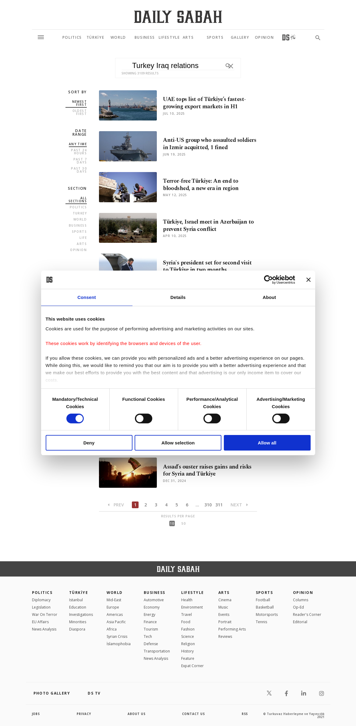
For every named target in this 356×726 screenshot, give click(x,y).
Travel (186, 614)
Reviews (225, 636)
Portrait (224, 621)
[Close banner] (308, 280)
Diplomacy (41, 599)
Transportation (157, 651)
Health (186, 599)
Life (83, 237)
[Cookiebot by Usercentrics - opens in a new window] (268, 279)
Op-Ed (298, 607)
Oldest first (79, 112)
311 (219, 505)
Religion (188, 643)
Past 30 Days (79, 170)
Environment (192, 607)
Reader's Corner (307, 614)
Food (185, 621)
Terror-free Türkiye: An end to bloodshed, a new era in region (202, 185)
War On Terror (44, 614)
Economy (152, 607)
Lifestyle (192, 592)
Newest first (79, 103)
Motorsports (267, 614)
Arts (82, 244)
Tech (148, 636)
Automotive (154, 599)
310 (208, 505)
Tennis (261, 621)
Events (223, 614)
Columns (300, 599)
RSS (244, 714)
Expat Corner (192, 665)
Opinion (78, 250)
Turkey (80, 213)
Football (263, 599)
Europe (113, 607)
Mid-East (114, 599)
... (197, 505)
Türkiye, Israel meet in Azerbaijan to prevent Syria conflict (209, 226)
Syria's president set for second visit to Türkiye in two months (208, 266)
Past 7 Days (80, 160)
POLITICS (42, 592)
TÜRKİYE (78, 592)
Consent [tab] (86, 297)
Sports (79, 231)
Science (187, 636)
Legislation (41, 607)
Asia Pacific (116, 621)
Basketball (265, 607)
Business (78, 225)
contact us (194, 714)
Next (239, 505)
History (187, 651)
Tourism (151, 629)
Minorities (77, 621)
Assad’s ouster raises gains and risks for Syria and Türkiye (208, 470)
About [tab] (269, 297)
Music (223, 607)
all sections (78, 199)
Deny (89, 442)
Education (77, 607)
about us (136, 714)
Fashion (188, 629)
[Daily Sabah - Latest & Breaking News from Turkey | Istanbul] (178, 16)
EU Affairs (40, 621)
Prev (116, 505)
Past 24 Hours (79, 151)
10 (172, 523)
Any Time (78, 144)
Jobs (36, 714)
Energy (149, 614)
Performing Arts (232, 629)
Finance (150, 621)
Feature (187, 658)
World (80, 219)
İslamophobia (119, 643)
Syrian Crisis (117, 636)
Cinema (224, 599)
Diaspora (77, 629)
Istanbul (76, 599)
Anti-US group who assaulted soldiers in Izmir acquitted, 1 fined (207, 144)
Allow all (267, 442)
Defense (151, 643)
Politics (78, 207)
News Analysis (44, 629)
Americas (115, 614)
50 (184, 523)
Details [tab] (178, 297)
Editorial (300, 621)
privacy (84, 714)
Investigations (81, 614)
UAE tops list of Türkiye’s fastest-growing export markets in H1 (205, 103)
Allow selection (178, 442)
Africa (112, 629)
